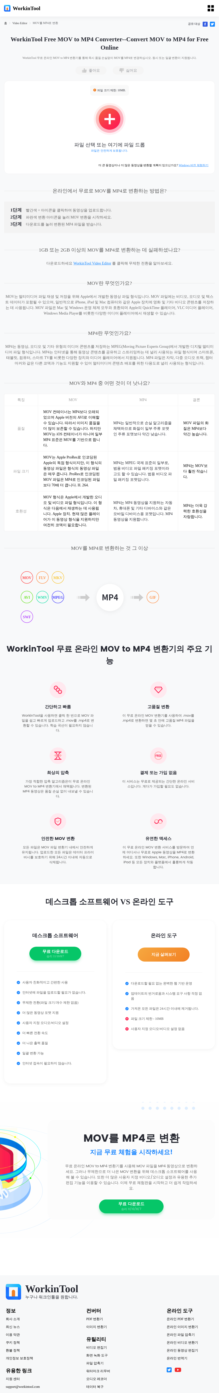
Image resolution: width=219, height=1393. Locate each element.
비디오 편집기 (96, 1347)
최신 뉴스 (13, 1327)
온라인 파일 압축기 (180, 1334)
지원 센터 (13, 1379)
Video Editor (19, 23)
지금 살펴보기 (164, 956)
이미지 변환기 (96, 1327)
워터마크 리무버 (98, 1371)
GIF (153, 597)
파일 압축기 (95, 1363)
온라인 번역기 (176, 1358)
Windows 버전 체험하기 (193, 165)
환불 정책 (13, 1350)
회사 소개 (13, 1319)
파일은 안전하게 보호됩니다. (109, 150)
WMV (42, 597)
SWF (27, 617)
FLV (42, 578)
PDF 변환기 (94, 1319)
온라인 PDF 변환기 (180, 1319)
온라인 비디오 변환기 (182, 1342)
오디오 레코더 (96, 1379)
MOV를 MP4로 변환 (45, 23)
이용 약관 (13, 1334)
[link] (5, 23)
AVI (27, 597)
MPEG (57, 597)
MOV (26, 578)
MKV (57, 578)
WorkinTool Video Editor (92, 263)
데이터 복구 (95, 1386)
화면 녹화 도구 (97, 1355)
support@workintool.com (23, 1386)
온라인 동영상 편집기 (182, 1350)
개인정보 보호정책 (20, 1358)
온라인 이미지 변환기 (182, 1327)
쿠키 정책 (13, 1342)
